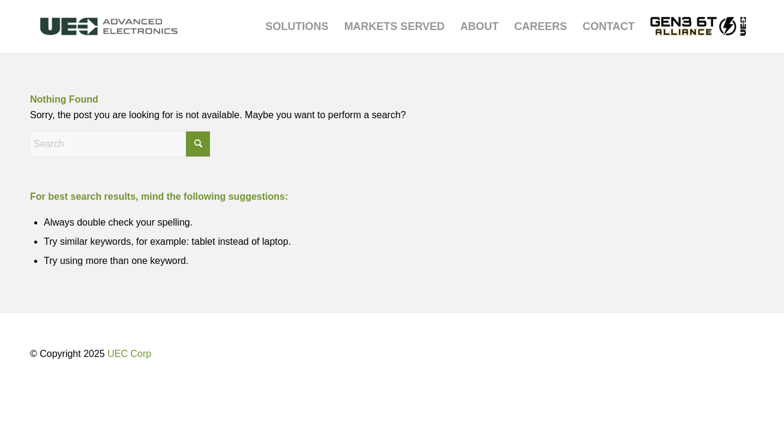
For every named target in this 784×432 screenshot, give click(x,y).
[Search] (120, 144)
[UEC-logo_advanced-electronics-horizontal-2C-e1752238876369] (109, 26)
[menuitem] (297, 26)
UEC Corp (129, 354)
